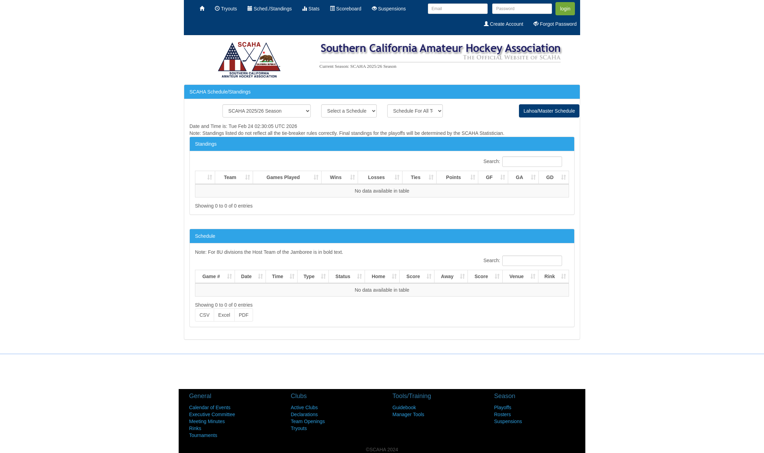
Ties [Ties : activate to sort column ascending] (416, 177)
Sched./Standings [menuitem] (269, 8)
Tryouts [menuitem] (226, 8)
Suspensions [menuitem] (389, 8)
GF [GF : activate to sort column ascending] (489, 177)
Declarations (304, 414)
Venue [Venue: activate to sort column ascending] (516, 276)
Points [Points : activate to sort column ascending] (453, 177)
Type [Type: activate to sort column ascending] (309, 276)
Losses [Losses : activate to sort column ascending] (376, 177)
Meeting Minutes (207, 421)
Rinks (195, 428)
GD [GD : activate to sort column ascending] (550, 177)
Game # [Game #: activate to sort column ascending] (211, 276)
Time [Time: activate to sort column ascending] (277, 276)
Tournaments (203, 435)
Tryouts (299, 428)
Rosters (502, 414)
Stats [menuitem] (310, 8)
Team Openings (308, 421)
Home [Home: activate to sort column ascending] (378, 276)
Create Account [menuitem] (503, 24)
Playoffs (503, 407)
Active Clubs (304, 407)
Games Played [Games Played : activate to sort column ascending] (283, 177)
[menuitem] (202, 8)
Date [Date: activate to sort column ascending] (246, 276)
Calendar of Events (209, 407)
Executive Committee (212, 414)
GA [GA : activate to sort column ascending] (519, 177)
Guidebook (404, 407)
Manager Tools (408, 414)
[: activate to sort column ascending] (205, 177)
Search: (522, 161)
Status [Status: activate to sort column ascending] (342, 276)
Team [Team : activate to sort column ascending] (230, 177)
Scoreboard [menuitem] (345, 8)
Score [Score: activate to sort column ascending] (413, 276)
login (565, 8)
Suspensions (508, 421)
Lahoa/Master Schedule (549, 111)
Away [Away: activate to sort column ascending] (447, 276)
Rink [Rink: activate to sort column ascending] (549, 276)
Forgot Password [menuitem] (555, 24)
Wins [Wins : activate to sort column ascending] (335, 177)
